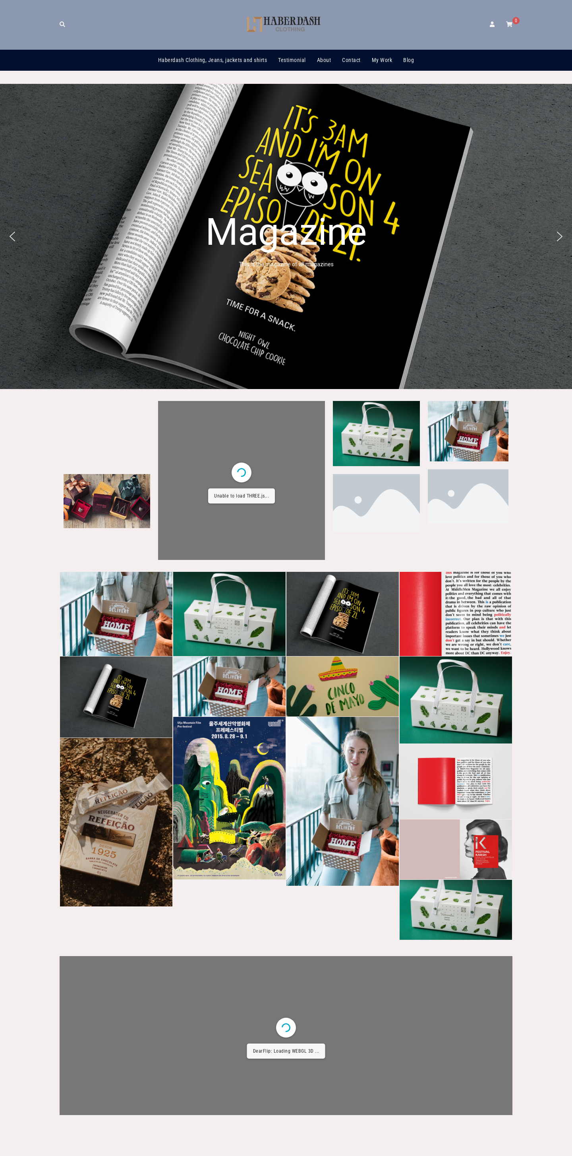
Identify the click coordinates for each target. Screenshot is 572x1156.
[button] (12, 236)
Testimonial (292, 60)
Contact (351, 60)
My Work (382, 60)
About (324, 60)
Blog (408, 60)
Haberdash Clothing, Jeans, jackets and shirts (212, 60)
